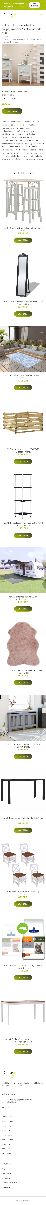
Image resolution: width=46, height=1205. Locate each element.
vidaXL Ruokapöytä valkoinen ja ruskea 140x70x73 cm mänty (23, 1040)
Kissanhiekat (7, 1126)
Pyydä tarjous (34, 5)
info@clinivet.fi (8, 1107)
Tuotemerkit (18, 91)
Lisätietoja (12, 111)
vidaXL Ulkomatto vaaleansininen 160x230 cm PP (23, 376)
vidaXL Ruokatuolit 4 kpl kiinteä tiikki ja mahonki (23, 892)
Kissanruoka (7, 1135)
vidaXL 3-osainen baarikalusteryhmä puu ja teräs (23, 229)
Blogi (4, 1169)
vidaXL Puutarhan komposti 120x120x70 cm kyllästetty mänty (23, 450)
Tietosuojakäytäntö (10, 1183)
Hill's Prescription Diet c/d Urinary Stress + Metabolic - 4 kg (23, 966)
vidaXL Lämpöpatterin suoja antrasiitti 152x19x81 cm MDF (23, 745)
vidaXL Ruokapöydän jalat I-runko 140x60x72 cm (23, 819)
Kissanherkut (7, 1121)
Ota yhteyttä (7, 1174)
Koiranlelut (6, 1144)
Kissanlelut (6, 1130)
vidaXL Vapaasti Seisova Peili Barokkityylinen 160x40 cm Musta (23, 302)
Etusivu (5, 37)
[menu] (41, 15)
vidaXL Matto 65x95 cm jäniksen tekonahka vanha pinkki (23, 671)
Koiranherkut (7, 1140)
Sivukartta (6, 1187)
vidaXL (27, 91)
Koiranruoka (7, 1149)
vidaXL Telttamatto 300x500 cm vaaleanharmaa (23, 598)
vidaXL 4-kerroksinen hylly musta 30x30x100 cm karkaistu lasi (23, 524)
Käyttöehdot (7, 1178)
